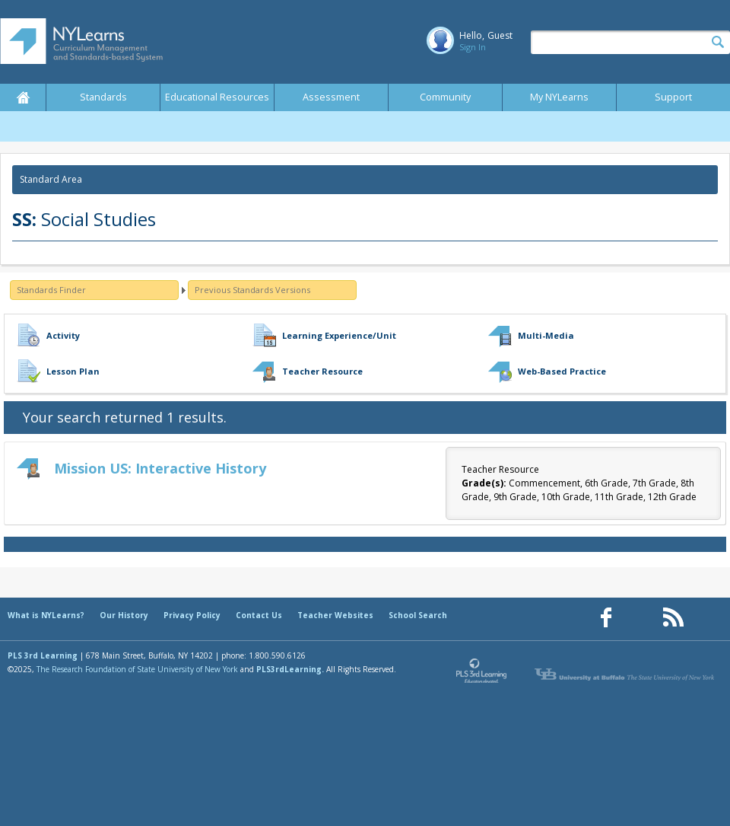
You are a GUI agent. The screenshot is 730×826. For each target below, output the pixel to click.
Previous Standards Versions (252, 289)
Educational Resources (217, 97)
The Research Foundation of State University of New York (137, 669)
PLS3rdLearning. (290, 669)
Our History (124, 615)
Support (673, 97)
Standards (103, 97)
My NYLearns (559, 97)
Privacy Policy (192, 615)
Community (445, 97)
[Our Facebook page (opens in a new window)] (606, 618)
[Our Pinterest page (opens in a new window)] (639, 618)
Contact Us (259, 615)
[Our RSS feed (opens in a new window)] (673, 618)
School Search (418, 615)
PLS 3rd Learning (43, 655)
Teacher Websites (335, 615)
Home (23, 97)
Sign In (472, 47)
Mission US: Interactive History (160, 468)
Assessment (331, 97)
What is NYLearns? (46, 615)
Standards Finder (51, 289)
